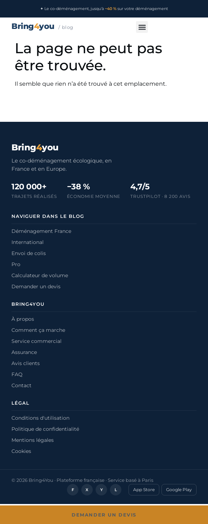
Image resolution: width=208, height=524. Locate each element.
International (27, 242)
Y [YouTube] (101, 489)
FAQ (17, 374)
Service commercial (36, 341)
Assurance (24, 352)
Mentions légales (32, 440)
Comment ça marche (38, 330)
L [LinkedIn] (116, 489)
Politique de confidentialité (45, 429)
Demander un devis (36, 286)
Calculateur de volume (39, 275)
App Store (144, 489)
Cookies (21, 451)
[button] (142, 27)
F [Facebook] (73, 489)
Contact (21, 385)
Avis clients (25, 363)
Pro (15, 264)
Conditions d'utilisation (40, 418)
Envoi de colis (28, 253)
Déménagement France (41, 231)
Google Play (179, 489)
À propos (22, 319)
